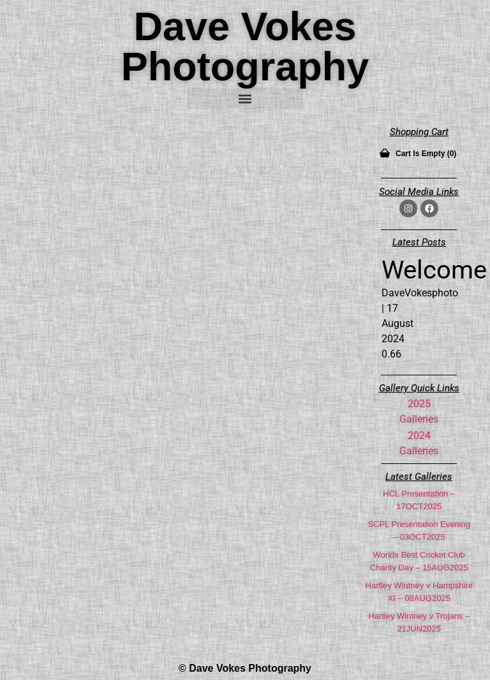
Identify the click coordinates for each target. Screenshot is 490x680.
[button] (245, 98)
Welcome (434, 270)
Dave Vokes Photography (245, 46)
